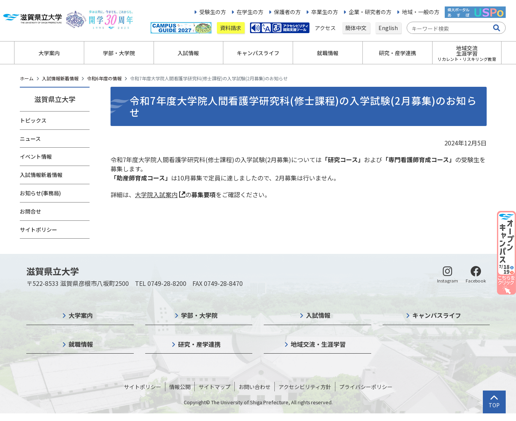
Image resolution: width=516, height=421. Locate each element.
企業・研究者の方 (370, 12)
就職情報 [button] (327, 53)
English (388, 28)
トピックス (33, 120)
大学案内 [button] (49, 53)
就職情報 (81, 344)
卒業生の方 (324, 12)
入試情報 (318, 315)
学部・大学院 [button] (119, 53)
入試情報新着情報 (60, 78)
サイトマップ (215, 387)
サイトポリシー (38, 229)
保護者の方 (287, 12)
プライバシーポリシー (366, 387)
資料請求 (230, 28)
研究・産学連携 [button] (397, 53)
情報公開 (180, 387)
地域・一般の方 (420, 12)
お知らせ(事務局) (40, 193)
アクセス (326, 28)
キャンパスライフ (436, 315)
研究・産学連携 (199, 344)
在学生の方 (250, 12)
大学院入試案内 (156, 194)
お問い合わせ (255, 387)
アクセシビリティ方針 (305, 387)
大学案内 (81, 315)
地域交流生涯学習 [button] (466, 53)
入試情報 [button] (188, 53)
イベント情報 (36, 156)
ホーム (27, 78)
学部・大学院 (199, 315)
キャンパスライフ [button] (258, 53)
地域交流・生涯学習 (318, 344)
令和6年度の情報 (104, 78)
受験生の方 (212, 12)
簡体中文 (356, 28)
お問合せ (30, 211)
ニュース (30, 138)
